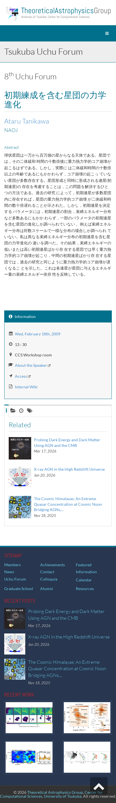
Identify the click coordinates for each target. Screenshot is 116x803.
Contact (47, 571)
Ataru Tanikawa (26, 121)
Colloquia (48, 579)
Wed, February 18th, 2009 (37, 333)
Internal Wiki (26, 386)
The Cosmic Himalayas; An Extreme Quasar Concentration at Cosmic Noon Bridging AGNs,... (68, 504)
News (9, 571)
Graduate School (18, 588)
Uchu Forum (15, 579)
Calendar (84, 579)
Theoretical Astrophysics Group (55, 792)
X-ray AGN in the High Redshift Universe (69, 469)
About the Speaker (31, 365)
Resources (85, 588)
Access (21, 376)
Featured (84, 564)
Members (12, 564)
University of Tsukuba (62, 796)
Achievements (52, 564)
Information (86, 571)
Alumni (46, 588)
